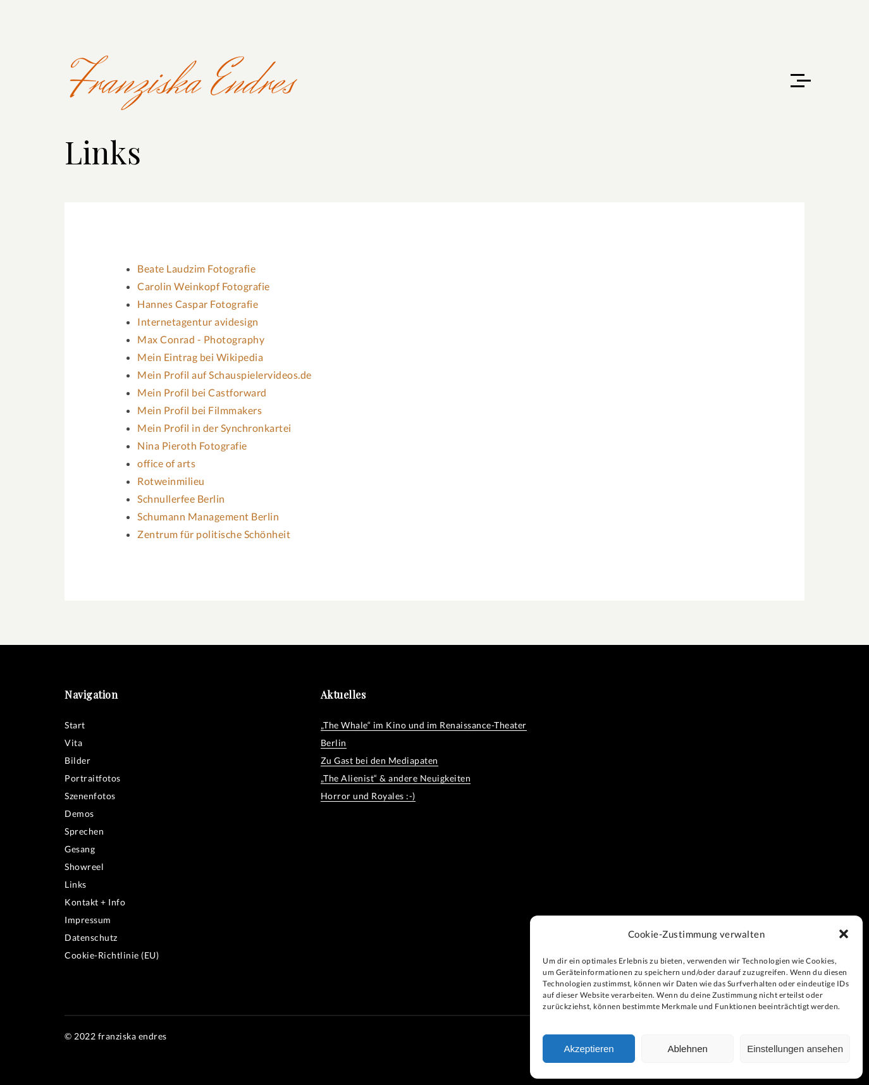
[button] (843, 934)
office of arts (166, 463)
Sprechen (84, 831)
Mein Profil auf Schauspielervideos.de (224, 375)
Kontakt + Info (95, 902)
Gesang (80, 848)
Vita (73, 742)
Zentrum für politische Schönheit (213, 534)
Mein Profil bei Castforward (202, 392)
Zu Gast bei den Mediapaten (379, 760)
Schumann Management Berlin (208, 516)
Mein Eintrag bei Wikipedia (200, 357)
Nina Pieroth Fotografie (192, 445)
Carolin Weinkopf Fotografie (203, 286)
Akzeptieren (588, 1048)
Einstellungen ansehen (795, 1048)
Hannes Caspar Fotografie (197, 304)
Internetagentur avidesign (198, 322)
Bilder (77, 760)
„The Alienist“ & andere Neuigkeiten (396, 778)
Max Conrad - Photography (200, 339)
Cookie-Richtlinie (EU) (112, 955)
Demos (79, 813)
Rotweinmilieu (171, 481)
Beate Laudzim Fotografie (196, 268)
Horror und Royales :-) (368, 795)
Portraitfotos (93, 778)
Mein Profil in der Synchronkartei (214, 428)
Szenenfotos (90, 795)
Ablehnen (687, 1048)
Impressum (88, 919)
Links (76, 884)
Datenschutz (91, 937)
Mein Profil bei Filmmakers (199, 410)
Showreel (84, 866)
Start (75, 725)
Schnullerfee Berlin (181, 499)
